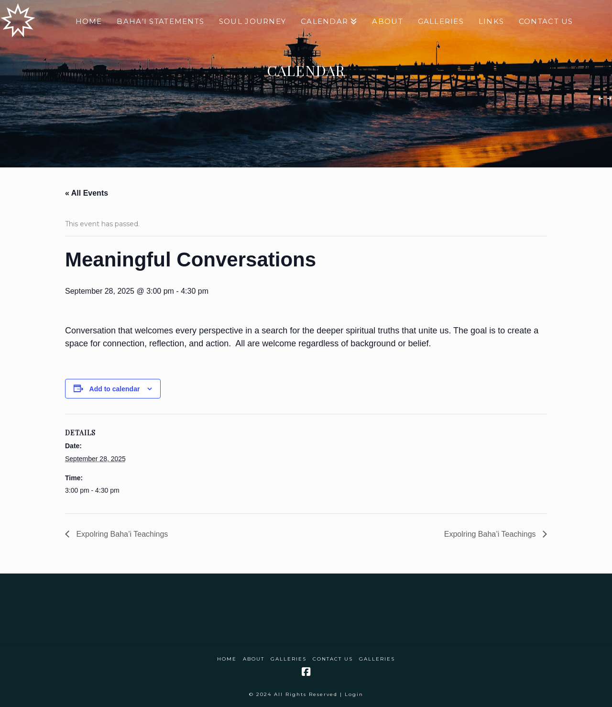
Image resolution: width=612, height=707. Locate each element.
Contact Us (333, 659)
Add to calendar (114, 389)
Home (227, 659)
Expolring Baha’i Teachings (121, 534)
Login (354, 694)
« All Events (86, 193)
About (253, 659)
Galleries (288, 659)
